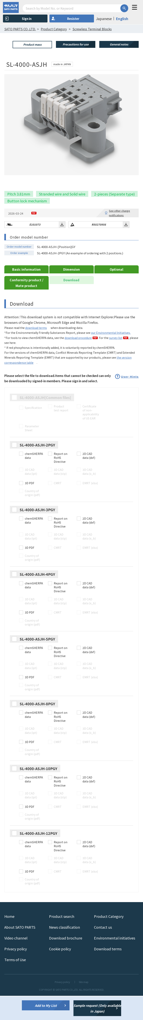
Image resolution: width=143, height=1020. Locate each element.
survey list (115, 362)
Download (71, 304)
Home (9, 940)
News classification (64, 951)
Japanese (104, 18)
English (122, 18)
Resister (73, 19)
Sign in (27, 19)
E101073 (34, 249)
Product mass (32, 44)
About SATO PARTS (19, 951)
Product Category (109, 940)
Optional (116, 293)
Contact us (103, 951)
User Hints (130, 401)
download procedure (78, 362)
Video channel (15, 962)
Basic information (26, 293)
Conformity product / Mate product (26, 307)
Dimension (71, 293)
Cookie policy (60, 973)
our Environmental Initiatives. (111, 357)
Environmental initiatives (114, 962)
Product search (61, 940)
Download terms (108, 973)
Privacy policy (15, 973)
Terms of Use (15, 984)
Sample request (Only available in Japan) (97, 1008)
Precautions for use (76, 44)
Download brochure (65, 962)
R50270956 (99, 249)
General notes (119, 44)
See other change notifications (119, 237)
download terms (36, 352)
